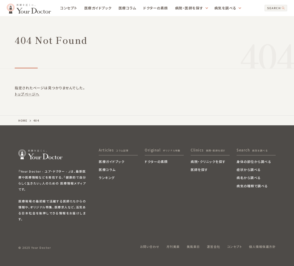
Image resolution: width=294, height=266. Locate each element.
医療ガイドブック (98, 8)
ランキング (107, 178)
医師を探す (199, 170)
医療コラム (128, 8)
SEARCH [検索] (276, 8)
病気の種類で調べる (252, 186)
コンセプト (68, 8)
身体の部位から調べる (254, 162)
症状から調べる (249, 170)
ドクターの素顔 (155, 8)
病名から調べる (249, 178)
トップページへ (27, 94)
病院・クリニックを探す (208, 162)
